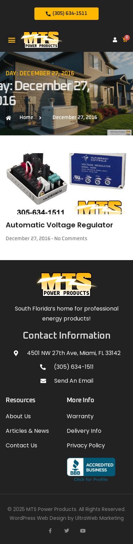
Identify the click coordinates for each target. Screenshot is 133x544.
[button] (11, 39)
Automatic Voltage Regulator (59, 225)
